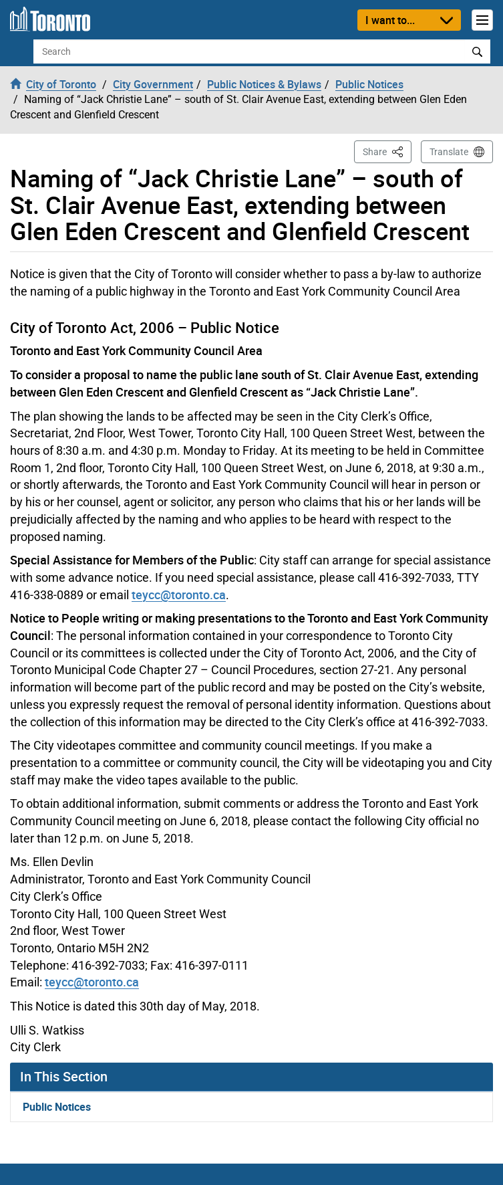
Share (387, 150)
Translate (449, 151)
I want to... (390, 20)
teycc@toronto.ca (179, 594)
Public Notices (57, 1106)
